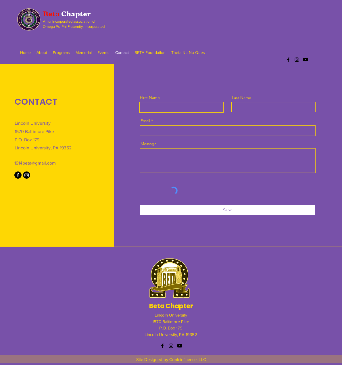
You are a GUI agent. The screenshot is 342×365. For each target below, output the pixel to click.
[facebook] (288, 60)
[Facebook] (18, 175)
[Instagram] (26, 175)
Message (149, 144)
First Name (150, 97)
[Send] (227, 210)
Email (145, 121)
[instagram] (297, 60)
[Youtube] (305, 60)
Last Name (241, 97)
